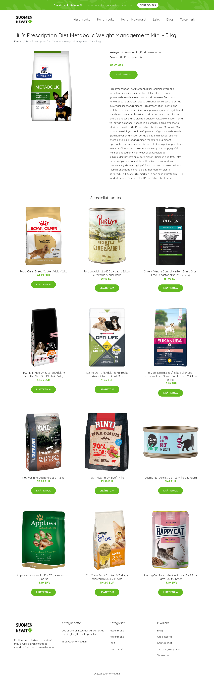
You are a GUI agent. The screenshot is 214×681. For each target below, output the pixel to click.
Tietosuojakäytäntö (168, 650)
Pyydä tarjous (148, 5)
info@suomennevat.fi (74, 643)
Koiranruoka (106, 20)
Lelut (156, 20)
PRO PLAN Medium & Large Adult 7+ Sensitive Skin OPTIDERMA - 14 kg (43, 376)
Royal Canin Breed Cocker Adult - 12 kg (43, 273)
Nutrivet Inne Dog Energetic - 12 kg (43, 479)
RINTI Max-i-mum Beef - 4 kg (107, 479)
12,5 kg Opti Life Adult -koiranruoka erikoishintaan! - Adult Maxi (107, 376)
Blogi (169, 20)
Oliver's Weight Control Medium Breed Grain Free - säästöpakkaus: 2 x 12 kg (170, 274)
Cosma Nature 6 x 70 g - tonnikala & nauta (170, 479)
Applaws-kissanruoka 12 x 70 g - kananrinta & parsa (43, 579)
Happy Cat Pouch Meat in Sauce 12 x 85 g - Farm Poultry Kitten (170, 579)
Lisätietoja (123, 76)
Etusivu (18, 43)
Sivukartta (163, 656)
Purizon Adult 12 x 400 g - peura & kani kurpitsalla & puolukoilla (107, 274)
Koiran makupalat (133, 20)
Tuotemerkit (188, 20)
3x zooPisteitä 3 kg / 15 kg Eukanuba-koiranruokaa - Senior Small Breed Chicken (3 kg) (170, 378)
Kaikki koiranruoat (151, 54)
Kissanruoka (81, 20)
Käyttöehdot (164, 644)
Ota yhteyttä (164, 638)
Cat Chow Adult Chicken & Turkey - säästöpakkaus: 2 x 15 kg (107, 579)
